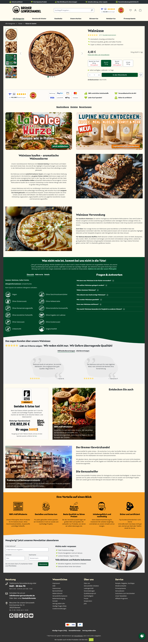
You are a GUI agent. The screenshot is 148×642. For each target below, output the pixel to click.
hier (36, 436)
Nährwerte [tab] (39, 274)
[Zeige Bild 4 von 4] (54, 76)
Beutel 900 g (117, 63)
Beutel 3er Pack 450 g (94, 63)
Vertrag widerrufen (58, 603)
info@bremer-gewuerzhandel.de (22, 595)
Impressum (56, 583)
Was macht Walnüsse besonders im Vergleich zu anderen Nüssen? (101, 309)
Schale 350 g (128, 63)
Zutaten (74, 107)
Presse (86, 598)
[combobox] (72, 10)
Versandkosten (78, 636)
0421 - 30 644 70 (17, 586)
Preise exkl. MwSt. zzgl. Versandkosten (98, 55)
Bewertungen (85, 107)
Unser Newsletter (121, 596)
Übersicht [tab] (30, 274)
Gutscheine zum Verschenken (125, 593)
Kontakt (55, 601)
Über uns (87, 583)
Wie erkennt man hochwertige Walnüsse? (93, 295)
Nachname (32, 555)
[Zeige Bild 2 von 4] (50, 76)
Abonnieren (43, 564)
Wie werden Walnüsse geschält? (89, 300)
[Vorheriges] (20, 53)
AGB (53, 586)
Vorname (8, 555)
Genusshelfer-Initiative (91, 586)
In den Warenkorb (120, 75)
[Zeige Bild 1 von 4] (48, 76)
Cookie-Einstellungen (59, 609)
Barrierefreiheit (57, 591)
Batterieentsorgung (58, 598)
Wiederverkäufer (120, 586)
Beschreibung (62, 107)
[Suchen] (91, 10)
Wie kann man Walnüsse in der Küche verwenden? (95, 281)
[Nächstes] (82, 53)
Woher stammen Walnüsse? (88, 290)
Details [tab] (46, 274)
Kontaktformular (29, 598)
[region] (44, 53)
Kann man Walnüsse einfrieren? (89, 304)
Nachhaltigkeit (88, 596)
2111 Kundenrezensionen (107, 35)
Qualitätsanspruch (90, 593)
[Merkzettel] (130, 10)
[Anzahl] (94, 75)
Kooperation (88, 601)
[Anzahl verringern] (90, 75)
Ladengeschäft (88, 588)
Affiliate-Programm (121, 598)
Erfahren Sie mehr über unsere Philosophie (102, 269)
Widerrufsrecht (57, 593)
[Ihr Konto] (135, 10)
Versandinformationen (59, 596)
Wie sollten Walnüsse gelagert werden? (92, 285)
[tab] (66, 350)
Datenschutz (56, 588)
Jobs (85, 603)
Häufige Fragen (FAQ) (59, 606)
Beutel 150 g (106, 63)
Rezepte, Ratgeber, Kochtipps (125, 583)
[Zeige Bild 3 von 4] (52, 76)
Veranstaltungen (89, 591)
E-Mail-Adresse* (10, 546)
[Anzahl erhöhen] (99, 75)
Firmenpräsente (120, 588)
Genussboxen (119, 591)
